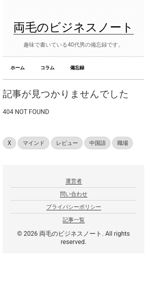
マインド (34, 143)
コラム (47, 67)
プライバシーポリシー (73, 207)
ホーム (18, 67)
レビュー (67, 143)
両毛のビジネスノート (73, 27)
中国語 (97, 143)
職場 (122, 143)
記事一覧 (74, 220)
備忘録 (77, 67)
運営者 (73, 181)
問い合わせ (73, 194)
